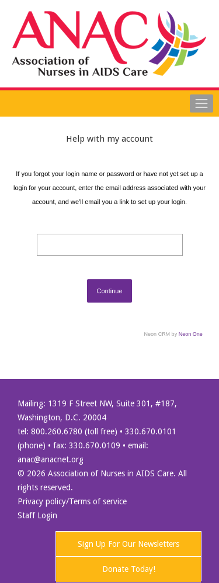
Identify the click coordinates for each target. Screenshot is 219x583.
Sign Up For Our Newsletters (128, 544)
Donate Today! (128, 569)
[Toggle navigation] (201, 103)
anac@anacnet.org (51, 459)
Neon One (191, 334)
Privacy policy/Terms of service (72, 501)
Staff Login (37, 515)
